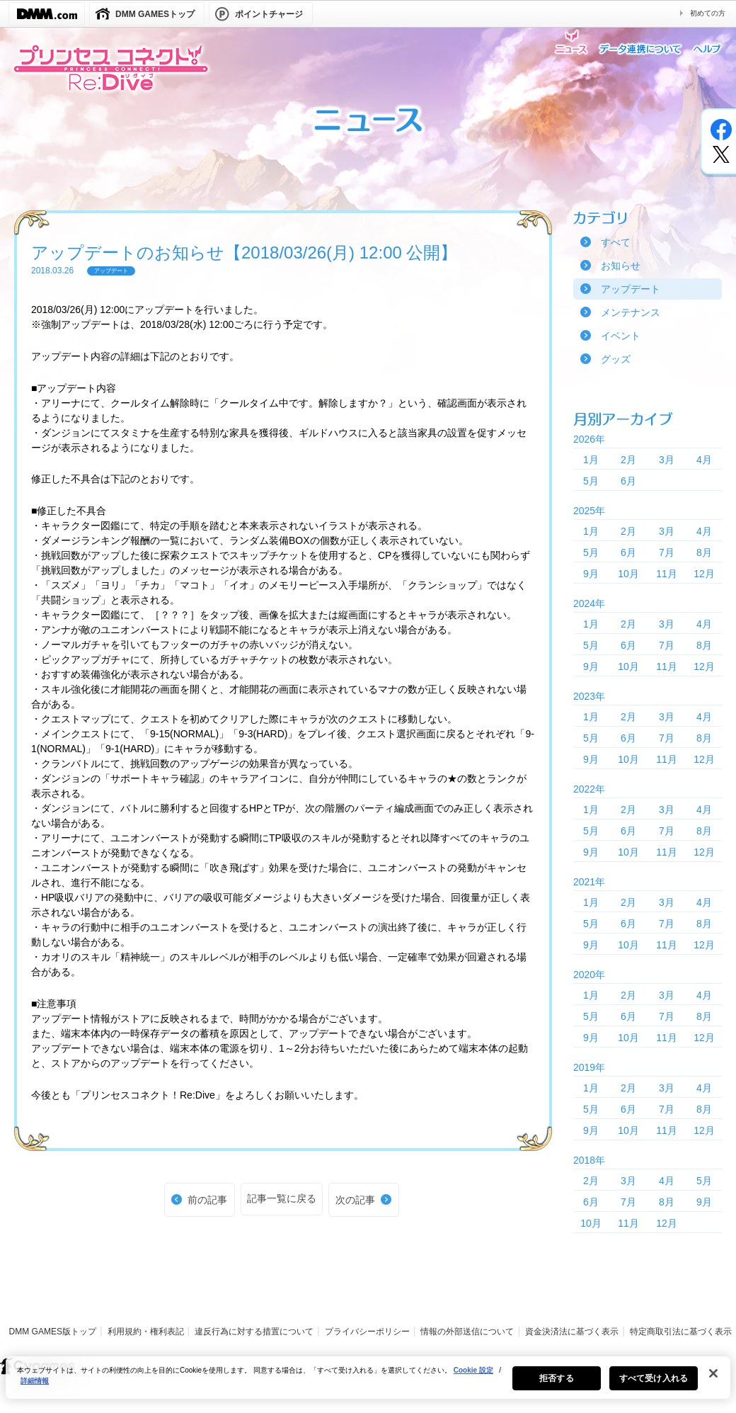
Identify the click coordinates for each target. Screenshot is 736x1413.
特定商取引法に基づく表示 (681, 1332)
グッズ (616, 359)
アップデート (630, 289)
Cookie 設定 (473, 1377)
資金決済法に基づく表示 (572, 1332)
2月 (628, 459)
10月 (628, 573)
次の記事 (355, 1199)
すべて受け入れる (653, 1385)
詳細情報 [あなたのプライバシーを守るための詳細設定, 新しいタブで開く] (35, 1388)
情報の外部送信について (467, 1332)
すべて (616, 242)
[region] (368, 1384)
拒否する (556, 1385)
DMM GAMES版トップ (52, 1332)
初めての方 (707, 13)
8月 (704, 552)
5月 (591, 481)
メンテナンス (630, 312)
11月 (666, 573)
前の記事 (207, 1199)
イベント (620, 335)
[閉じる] (713, 1380)
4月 (704, 459)
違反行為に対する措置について (254, 1332)
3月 (666, 459)
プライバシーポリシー (367, 1332)
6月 (628, 481)
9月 (591, 573)
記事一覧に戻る (281, 1198)
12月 (704, 573)
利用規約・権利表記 (146, 1332)
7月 (666, 552)
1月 (591, 459)
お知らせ (620, 265)
